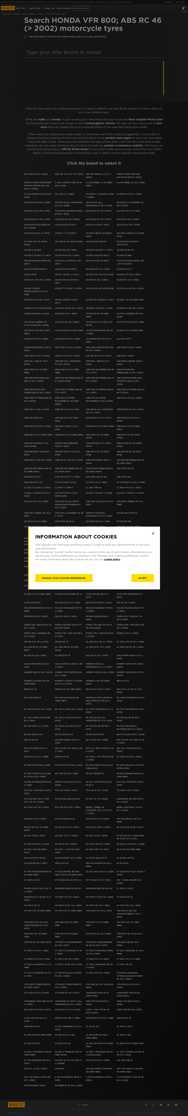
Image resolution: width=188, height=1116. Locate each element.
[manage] (64, 578)
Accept (142, 578)
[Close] (153, 533)
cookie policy (112, 559)
